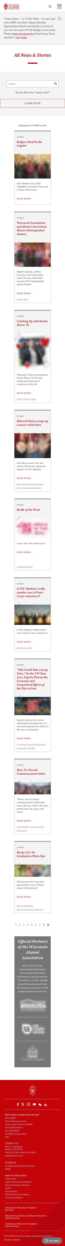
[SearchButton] (55, 83)
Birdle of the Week (28, 509)
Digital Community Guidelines (18, 1182)
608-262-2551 (11, 1152)
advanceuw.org (12, 1218)
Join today (21, 37)
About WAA (10, 1118)
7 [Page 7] (40, 925)
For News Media (12, 1130)
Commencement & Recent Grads (20, 1166)
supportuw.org (12, 1226)
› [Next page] (44, 924)
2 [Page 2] (19, 925)
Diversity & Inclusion (14, 1127)
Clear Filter (32, 103)
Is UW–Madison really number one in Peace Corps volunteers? (31, 592)
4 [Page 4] (28, 925)
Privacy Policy (11, 1191)
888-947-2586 (28, 1152)
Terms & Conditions (14, 1197)
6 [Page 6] (36, 925)
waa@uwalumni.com (14, 1155)
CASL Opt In (10, 1178)
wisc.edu (9, 1210)
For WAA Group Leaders (16, 1133)
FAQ (7, 1137)
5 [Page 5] (32, 925)
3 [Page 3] (24, 925)
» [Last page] (48, 924)
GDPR (8, 1188)
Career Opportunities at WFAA (18, 1124)
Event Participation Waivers (17, 1185)
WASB (8, 1169)
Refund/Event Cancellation (17, 1194)
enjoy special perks (22, 33)
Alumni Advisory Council (16, 1121)
